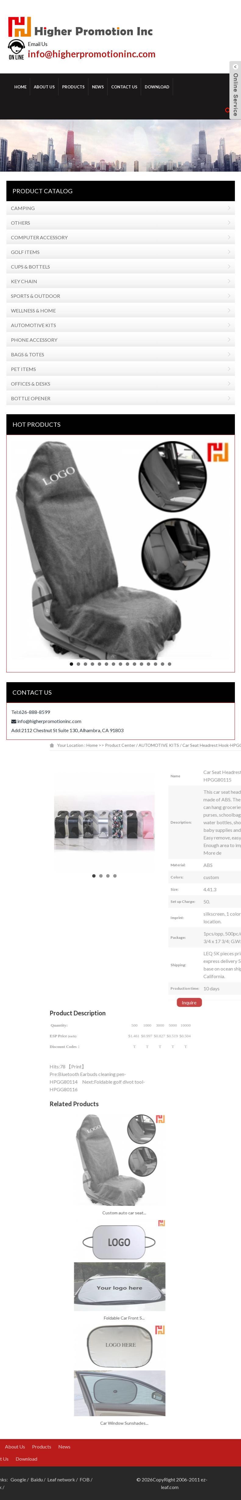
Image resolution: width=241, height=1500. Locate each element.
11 (133, 664)
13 (147, 664)
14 (154, 664)
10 (126, 664)
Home (20, 86)
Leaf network (19, 1479)
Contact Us (124, 86)
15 (161, 664)
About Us (44, 86)
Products (73, 86)
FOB (42, 1479)
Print (149, 1066)
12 (140, 664)
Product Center (192, 745)
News (98, 86)
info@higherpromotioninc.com (92, 53)
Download (157, 86)
